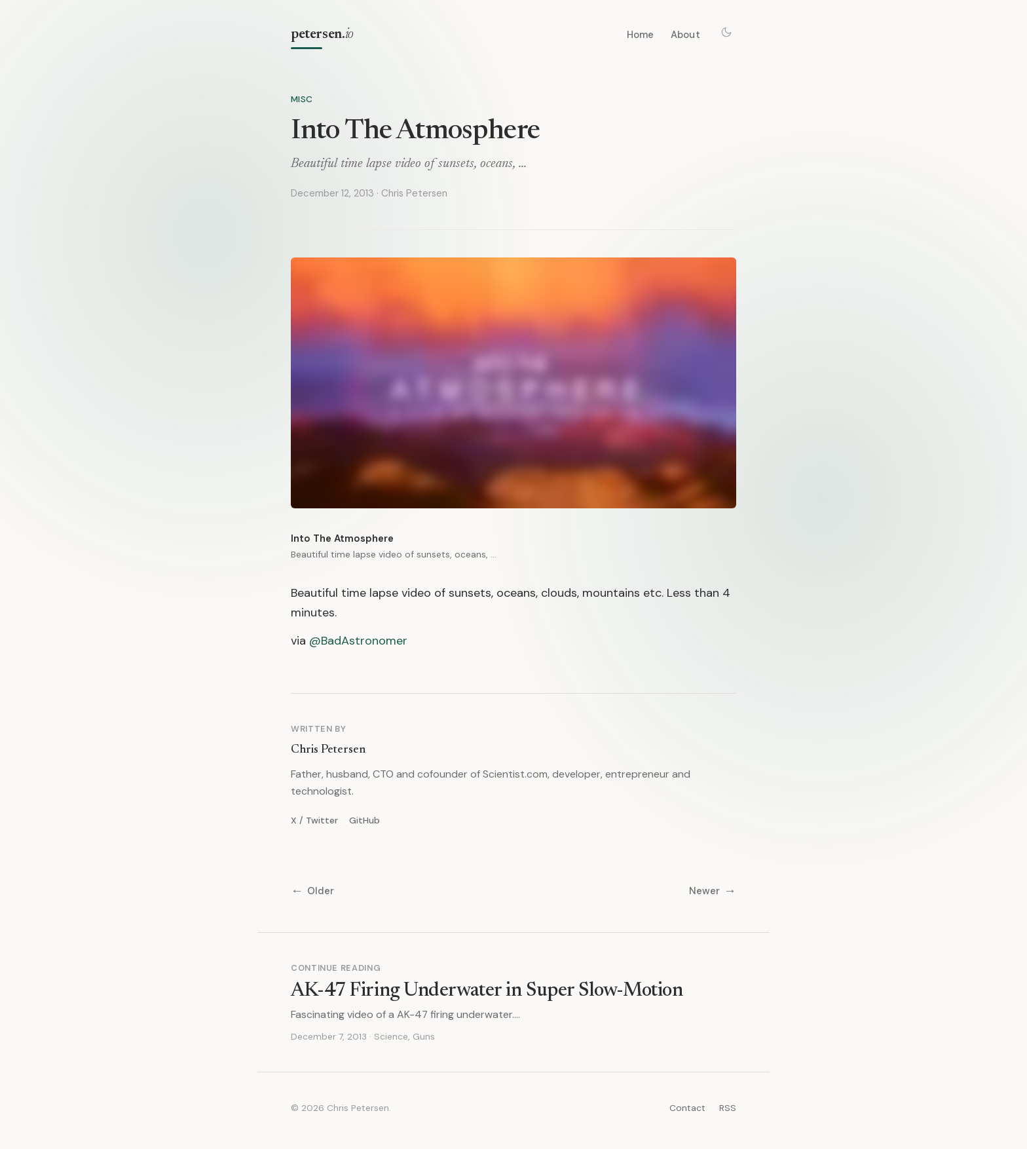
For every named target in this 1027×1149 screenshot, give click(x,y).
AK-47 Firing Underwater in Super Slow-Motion (486, 991)
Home (640, 34)
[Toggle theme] (726, 32)
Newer (712, 891)
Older (312, 891)
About (685, 34)
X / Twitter (314, 820)
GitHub (364, 820)
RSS (727, 1108)
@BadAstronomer (358, 641)
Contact (687, 1108)
